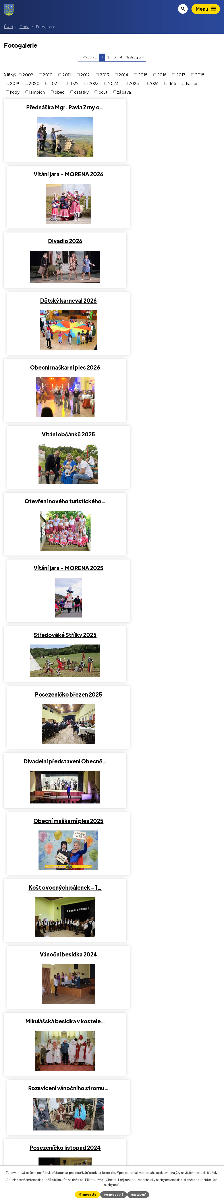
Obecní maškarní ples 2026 (57, 241)
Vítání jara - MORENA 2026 (167, 107)
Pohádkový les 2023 (167, 976)
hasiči (191, 83)
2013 (104, 74)
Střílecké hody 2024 (57, 709)
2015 (142, 74)
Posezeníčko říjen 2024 (167, 709)
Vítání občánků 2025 (167, 241)
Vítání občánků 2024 (57, 775)
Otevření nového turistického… (57, 307)
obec (59, 91)
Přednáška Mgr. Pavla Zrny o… (57, 107)
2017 (180, 74)
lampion (37, 91)
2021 (54, 83)
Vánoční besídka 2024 (167, 508)
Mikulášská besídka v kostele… (57, 575)
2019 (14, 83)
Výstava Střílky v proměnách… (57, 976)
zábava (124, 91)
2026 (153, 83)
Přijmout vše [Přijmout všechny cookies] (87, 1194)
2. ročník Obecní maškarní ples (57, 909)
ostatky (81, 91)
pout (102, 91)
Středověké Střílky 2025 (57, 374)
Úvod (8, 26)
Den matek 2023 (167, 1043)
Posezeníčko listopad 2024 (57, 642)
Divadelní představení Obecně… (57, 441)
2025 (134, 83)
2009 (28, 74)
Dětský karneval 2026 (167, 174)
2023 (93, 83)
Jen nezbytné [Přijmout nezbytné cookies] (113, 1194)
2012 (85, 74)
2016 (161, 74)
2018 (199, 74)
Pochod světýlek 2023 (167, 909)
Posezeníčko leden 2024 (167, 842)
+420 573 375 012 (28, 1158)
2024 (113, 83)
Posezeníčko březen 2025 (167, 374)
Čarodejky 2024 (57, 842)
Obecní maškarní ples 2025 (167, 441)
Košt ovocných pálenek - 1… (57, 508)
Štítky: (10, 74)
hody (14, 91)
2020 (34, 83)
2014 (123, 74)
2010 (47, 74)
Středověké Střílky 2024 (167, 775)
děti (172, 83)
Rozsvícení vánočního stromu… (167, 575)
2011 (66, 74)
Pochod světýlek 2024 (167, 642)
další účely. (210, 1172)
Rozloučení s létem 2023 (57, 1043)
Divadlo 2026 (57, 174)
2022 (73, 83)
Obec (24, 26)
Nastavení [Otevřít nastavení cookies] (138, 1194)
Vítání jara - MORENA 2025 (167, 307)
